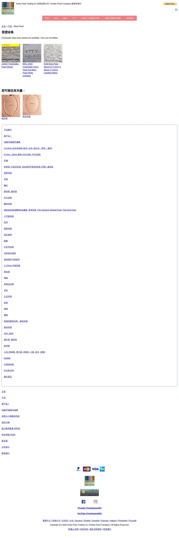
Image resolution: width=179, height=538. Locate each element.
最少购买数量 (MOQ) (11, 428)
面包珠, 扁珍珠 (10, 191)
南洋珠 (7, 346)
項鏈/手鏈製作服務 (113, 18)
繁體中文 (47, 521)
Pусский (132, 521)
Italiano (113, 521)
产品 (10, 26)
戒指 (6, 309)
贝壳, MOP (8, 333)
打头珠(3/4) (9, 370)
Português (122, 521)
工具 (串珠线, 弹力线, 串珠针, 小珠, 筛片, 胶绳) (24, 352)
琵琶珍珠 (8, 173)
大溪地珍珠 (9, 364)
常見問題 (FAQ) (8, 435)
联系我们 (130, 18)
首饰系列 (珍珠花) (12, 259)
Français (105, 521)
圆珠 (6, 315)
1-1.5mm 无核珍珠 (12, 266)
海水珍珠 (8, 327)
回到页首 (84, 529)
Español (95, 521)
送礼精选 (8, 235)
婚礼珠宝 (8, 377)
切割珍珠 (8, 229)
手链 (6, 179)
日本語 (65, 521)
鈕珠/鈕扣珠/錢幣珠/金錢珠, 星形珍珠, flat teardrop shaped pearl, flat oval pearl (40, 210)
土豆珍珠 (8, 296)
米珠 (6, 303)
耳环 (6, 222)
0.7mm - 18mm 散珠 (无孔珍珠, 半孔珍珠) (22, 154)
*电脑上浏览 (73, 529)
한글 (71, 521)
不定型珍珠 (9, 247)
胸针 (6, 185)
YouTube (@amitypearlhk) (89, 513)
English (87, 521)
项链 (6, 278)
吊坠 (6, 290)
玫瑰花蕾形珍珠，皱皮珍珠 (16, 321)
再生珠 (7, 272)
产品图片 (8, 130)
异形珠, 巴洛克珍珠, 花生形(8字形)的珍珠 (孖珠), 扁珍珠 (28, 167)
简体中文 (56, 521)
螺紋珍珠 (8, 204)
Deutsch (78, 521)
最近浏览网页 (96, 529)
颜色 (65, 18)
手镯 (6, 161)
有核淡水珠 (9, 284)
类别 (56, 18)
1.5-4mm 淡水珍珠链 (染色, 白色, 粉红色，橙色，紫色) (28, 148)
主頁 (4, 26)
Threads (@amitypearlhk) (89, 508)
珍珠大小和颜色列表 (90, 18)
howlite (7, 358)
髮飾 (6, 241)
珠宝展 (5, 441)
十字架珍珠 (9, 216)
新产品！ (8, 136)
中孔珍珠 (8, 198)
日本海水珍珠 (10, 253)
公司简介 (6, 447)
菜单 (47, 18)
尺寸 (74, 18)
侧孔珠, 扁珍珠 (10, 340)
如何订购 (6, 422)
